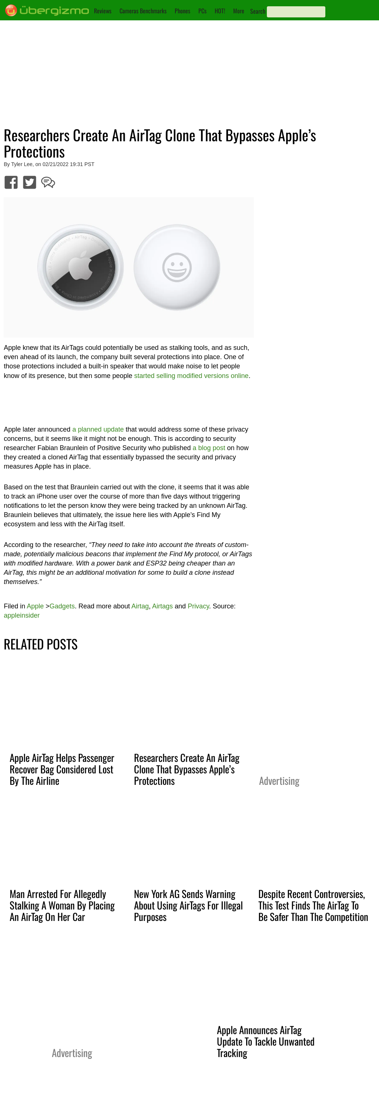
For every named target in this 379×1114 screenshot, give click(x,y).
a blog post (209, 448)
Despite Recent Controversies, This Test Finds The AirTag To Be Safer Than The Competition (313, 905)
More (238, 10)
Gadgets (62, 606)
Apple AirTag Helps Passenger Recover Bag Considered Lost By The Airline (62, 769)
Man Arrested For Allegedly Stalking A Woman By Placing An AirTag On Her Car (62, 905)
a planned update (98, 429)
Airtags (162, 606)
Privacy (198, 606)
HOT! (220, 10)
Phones (182, 10)
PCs (202, 10)
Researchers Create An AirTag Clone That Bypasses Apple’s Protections (186, 769)
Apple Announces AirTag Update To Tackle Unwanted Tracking (266, 1041)
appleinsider (22, 615)
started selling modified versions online (191, 375)
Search (257, 11)
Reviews (102, 10)
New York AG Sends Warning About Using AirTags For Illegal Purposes (188, 905)
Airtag (140, 606)
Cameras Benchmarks (143, 10)
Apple (35, 606)
